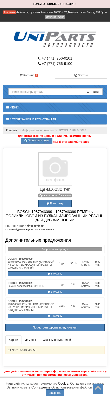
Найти (93, 91)
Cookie (63, 383)
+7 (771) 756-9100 (55, 64)
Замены (30, 339)
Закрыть (55, 392)
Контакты (9, 12)
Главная (11, 130)
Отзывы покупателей (57, 339)
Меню (12, 107)
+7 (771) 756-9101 (55, 58)
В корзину (55, 203)
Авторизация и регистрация (31, 119)
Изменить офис (55, 17)
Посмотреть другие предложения (55, 327)
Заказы (81, 75)
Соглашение (41, 387)
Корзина (29, 75)
